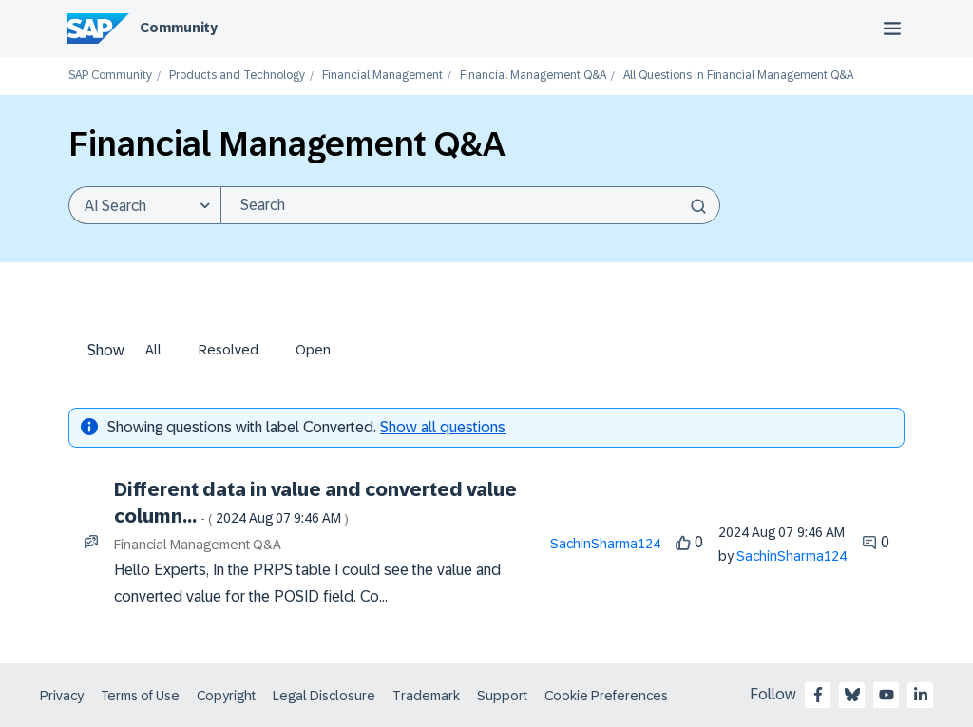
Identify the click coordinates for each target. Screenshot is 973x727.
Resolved (228, 349)
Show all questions (443, 427)
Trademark (426, 695)
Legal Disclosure (324, 695)
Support (502, 695)
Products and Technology (237, 75)
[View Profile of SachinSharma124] (605, 543)
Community (179, 27)
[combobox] (470, 205)
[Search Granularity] (144, 205)
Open (313, 349)
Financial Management (382, 75)
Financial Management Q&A (533, 75)
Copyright (226, 695)
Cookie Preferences (606, 695)
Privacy (62, 695)
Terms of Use (140, 695)
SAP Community (110, 75)
